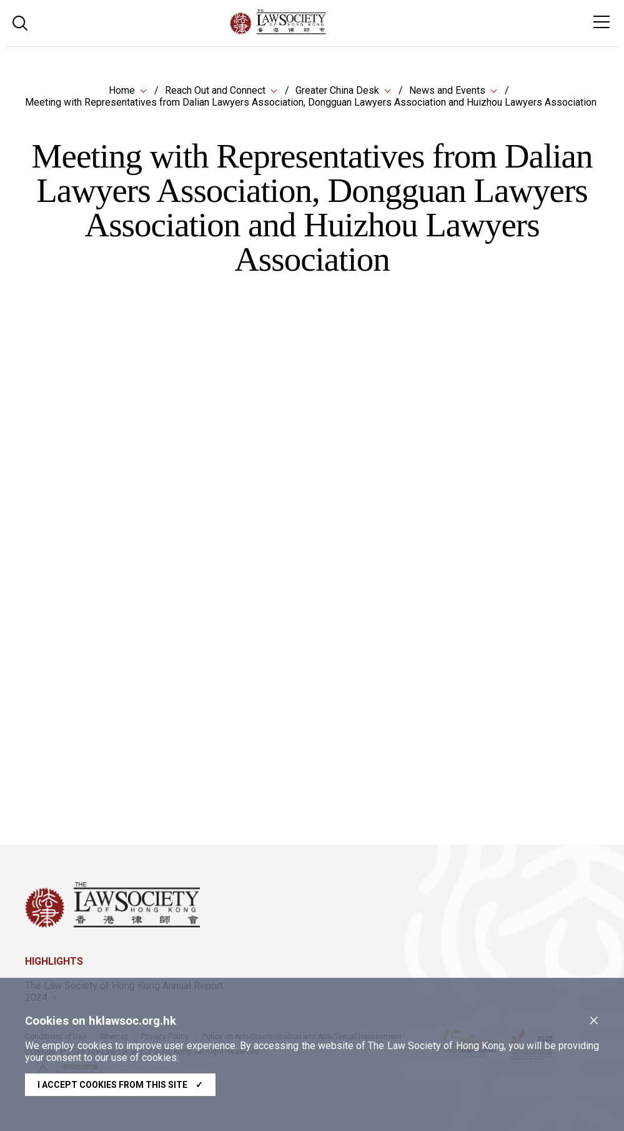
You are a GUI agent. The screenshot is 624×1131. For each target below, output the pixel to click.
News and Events (447, 90)
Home (122, 90)
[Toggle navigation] (602, 22)
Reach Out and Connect (215, 90)
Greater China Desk (337, 90)
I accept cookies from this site (120, 1085)
